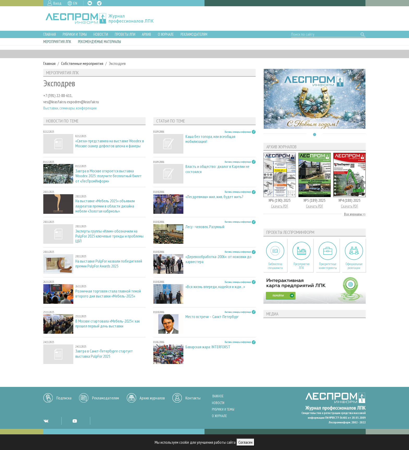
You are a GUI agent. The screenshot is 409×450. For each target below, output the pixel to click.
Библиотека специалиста (275, 266)
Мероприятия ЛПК (57, 41)
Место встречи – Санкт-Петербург (212, 316)
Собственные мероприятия (82, 63)
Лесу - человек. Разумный (204, 226)
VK (89, 3)
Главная (49, 34)
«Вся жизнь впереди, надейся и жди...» (215, 286)
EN (75, 3)
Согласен (245, 442)
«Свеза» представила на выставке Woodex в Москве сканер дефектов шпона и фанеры (109, 143)
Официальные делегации (354, 266)
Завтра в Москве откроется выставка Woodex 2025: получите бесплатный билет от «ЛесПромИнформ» (108, 175)
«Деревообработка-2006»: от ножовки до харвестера (218, 259)
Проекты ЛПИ (125, 34)
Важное (218, 396)
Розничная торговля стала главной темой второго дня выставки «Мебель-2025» (108, 294)
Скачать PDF (279, 206)
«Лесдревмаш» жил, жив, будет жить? (214, 196)
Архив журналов (152, 397)
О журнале (166, 34)
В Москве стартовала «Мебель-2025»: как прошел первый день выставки (107, 324)
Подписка (63, 397)
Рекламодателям (194, 34)
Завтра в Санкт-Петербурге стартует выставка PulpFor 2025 (104, 353)
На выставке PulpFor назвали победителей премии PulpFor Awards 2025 (108, 264)
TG (99, 3)
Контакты (193, 397)
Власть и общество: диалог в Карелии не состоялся (217, 169)
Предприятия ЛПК (301, 266)
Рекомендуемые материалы (99, 41)
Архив (146, 34)
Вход (57, 3)
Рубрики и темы (75, 34)
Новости (100, 34)
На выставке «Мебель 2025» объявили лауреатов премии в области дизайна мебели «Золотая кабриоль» (105, 205)
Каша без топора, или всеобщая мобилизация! (210, 139)
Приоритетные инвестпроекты (328, 266)
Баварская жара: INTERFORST (207, 346)
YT (74, 420)
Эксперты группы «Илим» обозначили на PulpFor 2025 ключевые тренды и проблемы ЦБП (109, 236)
